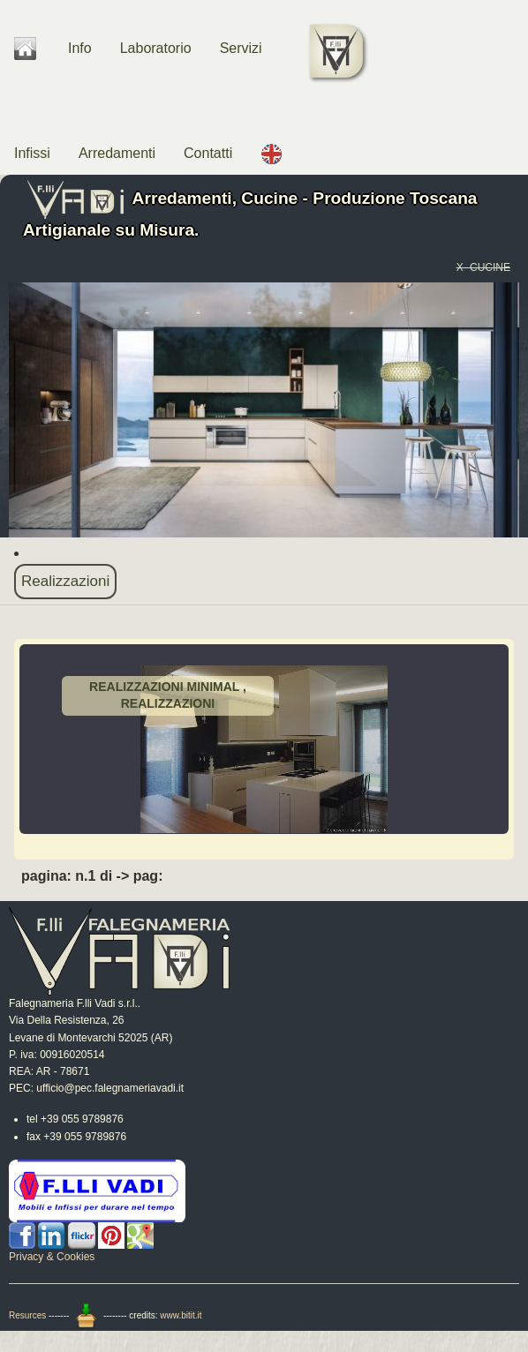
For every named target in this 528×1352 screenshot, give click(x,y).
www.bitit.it (180, 1315)
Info (80, 48)
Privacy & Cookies (51, 1257)
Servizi (241, 48)
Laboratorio (156, 48)
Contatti (208, 153)
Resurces (27, 1315)
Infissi (32, 153)
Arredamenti (117, 153)
